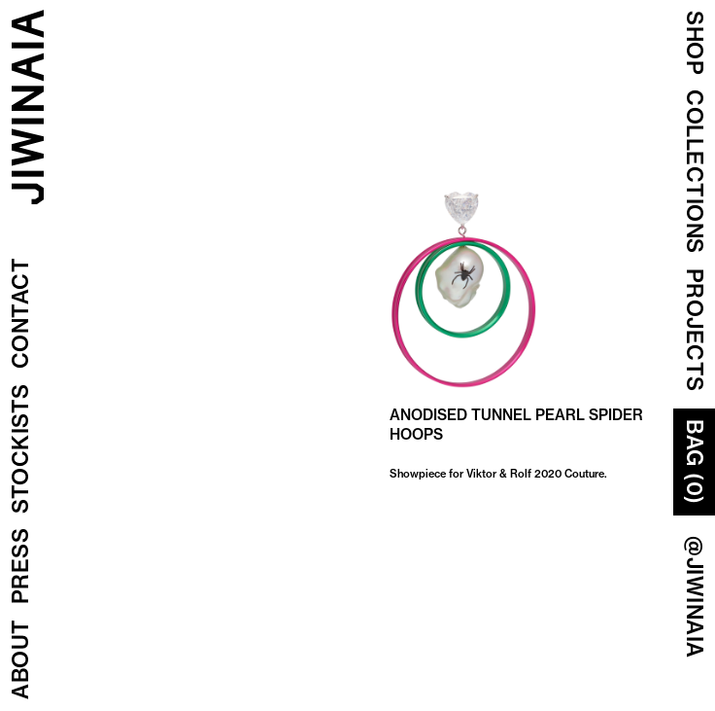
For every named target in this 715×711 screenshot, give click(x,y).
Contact (20, 314)
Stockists (20, 449)
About (20, 660)
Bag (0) (694, 462)
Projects (694, 330)
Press (20, 566)
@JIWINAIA (694, 597)
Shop (694, 43)
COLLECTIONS (694, 171)
